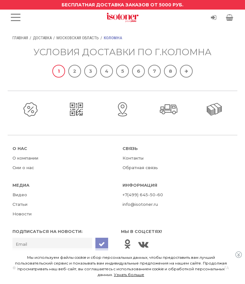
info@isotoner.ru (140, 204)
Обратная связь (140, 167)
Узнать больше (129, 274)
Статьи (19, 204)
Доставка (42, 37)
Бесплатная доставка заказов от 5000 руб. (122, 5)
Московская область (77, 37)
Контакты (133, 158)
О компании (25, 158)
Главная (20, 37)
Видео (19, 194)
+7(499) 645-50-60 (142, 194)
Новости (22, 213)
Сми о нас (23, 167)
